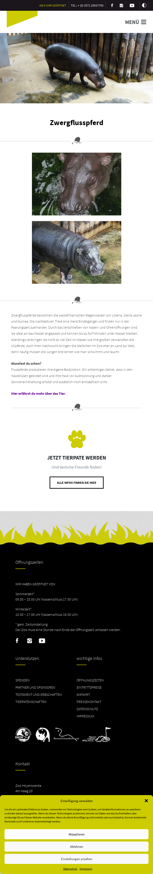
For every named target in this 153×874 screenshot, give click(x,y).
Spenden (22, 680)
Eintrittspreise (89, 687)
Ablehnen (76, 846)
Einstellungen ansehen (76, 859)
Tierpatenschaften (30, 701)
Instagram (29, 641)
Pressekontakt (89, 701)
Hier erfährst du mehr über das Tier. (38, 393)
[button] (146, 800)
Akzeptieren (77, 834)
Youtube (42, 641)
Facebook (17, 641)
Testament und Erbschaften (38, 694)
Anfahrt (83, 694)
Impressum (86, 868)
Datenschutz (70, 868)
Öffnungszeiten (90, 680)
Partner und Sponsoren (35, 687)
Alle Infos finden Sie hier (76, 483)
